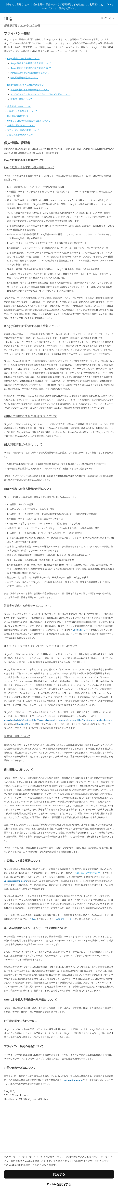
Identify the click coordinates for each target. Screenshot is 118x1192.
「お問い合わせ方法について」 (87, 873)
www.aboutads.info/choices (17, 720)
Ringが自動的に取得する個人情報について (31, 68)
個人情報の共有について (19, 106)
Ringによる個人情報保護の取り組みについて (28, 120)
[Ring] (8, 18)
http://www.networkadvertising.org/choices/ (54, 720)
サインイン (107, 18)
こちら (33, 919)
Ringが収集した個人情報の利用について (26, 84)
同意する (59, 1174)
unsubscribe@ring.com (15, 881)
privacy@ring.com (73, 1080)
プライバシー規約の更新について (23, 130)
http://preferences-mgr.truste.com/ (94, 720)
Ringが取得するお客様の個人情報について (31, 63)
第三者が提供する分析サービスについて (30, 89)
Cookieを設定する (59, 1184)
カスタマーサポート (65, 919)
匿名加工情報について (21, 99)
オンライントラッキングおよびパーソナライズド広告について (40, 94)
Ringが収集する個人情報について (23, 58)
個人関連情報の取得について (24, 77)
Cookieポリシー (80, 629)
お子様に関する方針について (21, 125)
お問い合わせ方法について (20, 135)
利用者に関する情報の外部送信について (30, 72)
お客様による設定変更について (22, 111)
